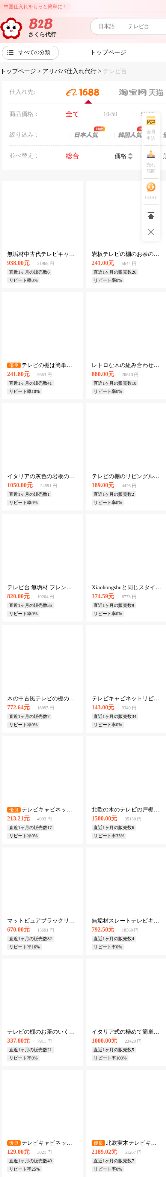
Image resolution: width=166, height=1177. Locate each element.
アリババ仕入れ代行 (69, 71)
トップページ (18, 71)
